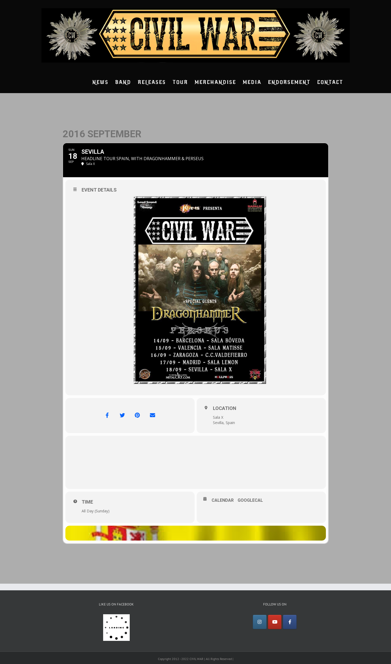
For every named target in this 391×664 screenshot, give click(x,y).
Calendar (223, 500)
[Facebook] (290, 623)
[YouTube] (275, 623)
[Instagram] (260, 623)
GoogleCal (250, 500)
